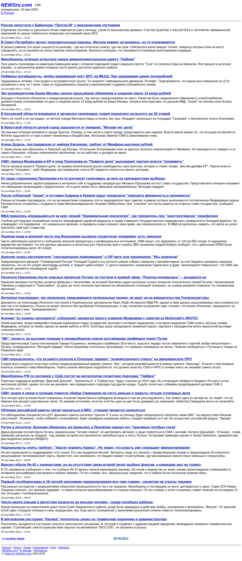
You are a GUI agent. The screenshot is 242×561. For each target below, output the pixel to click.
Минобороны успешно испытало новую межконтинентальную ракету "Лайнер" (68, 59)
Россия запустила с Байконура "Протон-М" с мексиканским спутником (60, 25)
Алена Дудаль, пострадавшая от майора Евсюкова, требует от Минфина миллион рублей (77, 144)
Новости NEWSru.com (18, 553)
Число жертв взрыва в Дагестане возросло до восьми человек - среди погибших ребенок (77, 502)
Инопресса (40, 550)
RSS (53, 547)
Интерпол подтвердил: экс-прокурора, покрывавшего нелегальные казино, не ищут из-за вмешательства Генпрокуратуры (105, 298)
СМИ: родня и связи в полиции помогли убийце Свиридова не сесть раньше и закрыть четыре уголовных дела (95, 393)
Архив (27, 547)
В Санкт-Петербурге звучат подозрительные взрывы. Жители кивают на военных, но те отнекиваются (88, 42)
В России (7, 13)
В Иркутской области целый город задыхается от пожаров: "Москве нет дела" (67, 127)
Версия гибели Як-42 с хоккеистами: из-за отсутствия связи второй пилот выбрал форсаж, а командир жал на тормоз (101, 465)
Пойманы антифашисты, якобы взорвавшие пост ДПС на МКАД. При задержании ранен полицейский (86, 76)
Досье (17, 547)
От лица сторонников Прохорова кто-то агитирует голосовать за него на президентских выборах (83, 178)
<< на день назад (13, 538)
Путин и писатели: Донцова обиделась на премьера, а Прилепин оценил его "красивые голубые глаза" (88, 427)
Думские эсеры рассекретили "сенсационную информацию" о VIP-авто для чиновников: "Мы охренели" (89, 257)
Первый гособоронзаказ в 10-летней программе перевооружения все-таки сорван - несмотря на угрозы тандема (96, 482)
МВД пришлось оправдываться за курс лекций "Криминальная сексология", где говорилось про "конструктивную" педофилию (109, 216)
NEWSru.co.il (10, 550)
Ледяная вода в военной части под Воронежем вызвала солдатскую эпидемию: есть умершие (81, 236)
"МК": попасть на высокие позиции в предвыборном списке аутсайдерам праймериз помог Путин (84, 338)
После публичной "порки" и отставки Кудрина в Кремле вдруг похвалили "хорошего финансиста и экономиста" (96, 195)
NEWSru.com (16, 5)
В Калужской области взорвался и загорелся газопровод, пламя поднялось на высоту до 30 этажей (85, 114)
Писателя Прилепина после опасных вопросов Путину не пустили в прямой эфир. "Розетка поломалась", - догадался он (103, 277)
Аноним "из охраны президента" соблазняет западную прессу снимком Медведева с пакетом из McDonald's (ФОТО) (99, 318)
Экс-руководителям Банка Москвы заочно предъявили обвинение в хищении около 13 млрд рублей (86, 93)
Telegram (63, 547)
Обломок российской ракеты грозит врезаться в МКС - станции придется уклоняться (73, 410)
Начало (6, 547)
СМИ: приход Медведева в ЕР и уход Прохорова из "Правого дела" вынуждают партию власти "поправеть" (92, 161)
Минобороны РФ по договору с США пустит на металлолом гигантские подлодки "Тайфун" (78, 376)
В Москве (26, 550)
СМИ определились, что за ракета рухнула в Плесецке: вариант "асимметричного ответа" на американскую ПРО (96, 359)
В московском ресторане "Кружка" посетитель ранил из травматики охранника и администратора (84, 519)
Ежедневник (40, 547)
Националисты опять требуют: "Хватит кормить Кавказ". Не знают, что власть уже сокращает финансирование (95, 448)
